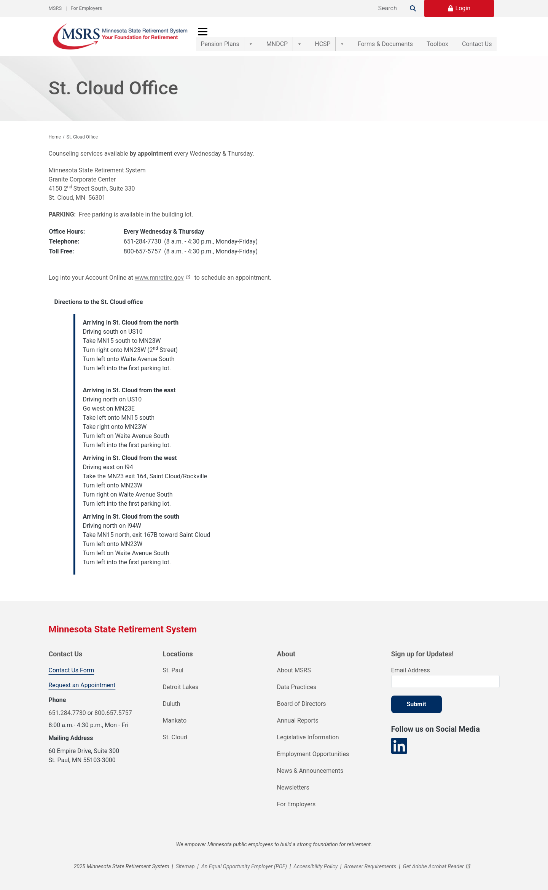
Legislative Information (308, 737)
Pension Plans (220, 36)
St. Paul (173, 670)
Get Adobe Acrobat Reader (438, 866)
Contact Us (477, 36)
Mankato (175, 720)
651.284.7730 (67, 712)
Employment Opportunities (313, 754)
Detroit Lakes (181, 687)
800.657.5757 (113, 712)
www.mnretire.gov (164, 277)
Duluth (171, 703)
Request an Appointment (82, 685)
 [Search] (413, 8)
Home (55, 137)
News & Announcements (310, 770)
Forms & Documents (369, 36)
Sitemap (185, 866)
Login (463, 8)
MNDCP (271, 36)
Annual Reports (298, 720)
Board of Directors (301, 703)
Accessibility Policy (315, 866)
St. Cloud (175, 737)
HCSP (312, 36)
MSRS (55, 8)
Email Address (410, 670)
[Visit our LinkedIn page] (399, 746)
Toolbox (429, 36)
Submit (416, 704)
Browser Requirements (370, 866)
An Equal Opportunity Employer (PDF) (244, 866)
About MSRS (294, 670)
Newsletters (293, 787)
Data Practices (297, 687)
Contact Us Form (71, 670)
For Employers (86, 8)
